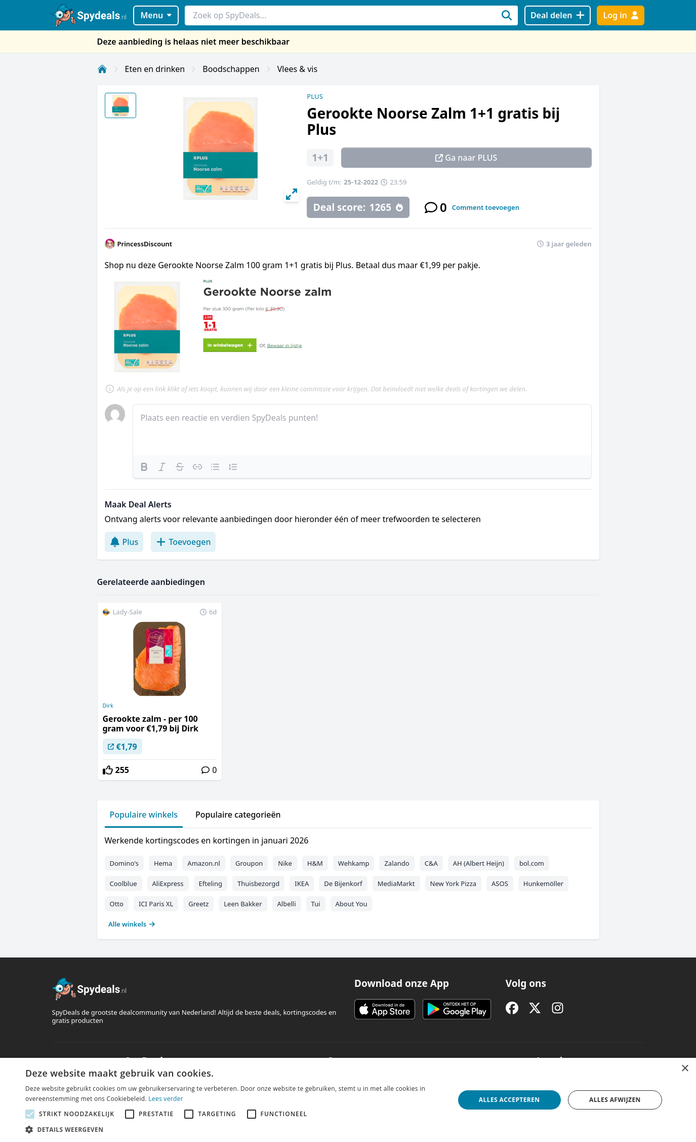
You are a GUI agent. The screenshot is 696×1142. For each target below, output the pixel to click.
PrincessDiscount (145, 244)
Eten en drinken (155, 69)
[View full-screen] (291, 194)
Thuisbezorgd (258, 883)
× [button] (684, 1069)
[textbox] (362, 429)
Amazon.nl (203, 863)
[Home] (102, 69)
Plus (124, 541)
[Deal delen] (557, 15)
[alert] (348, 1100)
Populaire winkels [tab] (144, 814)
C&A (431, 863)
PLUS (315, 96)
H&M (315, 863)
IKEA (302, 883)
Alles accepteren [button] (509, 1099)
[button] (233, 1129)
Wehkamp (354, 863)
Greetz (198, 903)
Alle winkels (131, 924)
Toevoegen (183, 541)
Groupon (249, 863)
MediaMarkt (396, 883)
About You (351, 903)
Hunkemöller (543, 883)
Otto (117, 903)
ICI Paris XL (156, 903)
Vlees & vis (297, 69)
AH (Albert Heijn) (478, 863)
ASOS (500, 883)
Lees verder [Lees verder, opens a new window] (165, 1098)
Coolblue (123, 883)
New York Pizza (453, 883)
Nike (285, 863)
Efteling (210, 883)
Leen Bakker (243, 903)
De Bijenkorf (343, 883)
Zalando (396, 863)
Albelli (286, 903)
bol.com (531, 863)
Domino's (124, 863)
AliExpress (168, 883)
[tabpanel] (348, 880)
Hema (163, 863)
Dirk (108, 705)
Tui (315, 903)
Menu (155, 15)
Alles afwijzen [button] (615, 1099)
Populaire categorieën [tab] (238, 814)
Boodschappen (230, 69)
